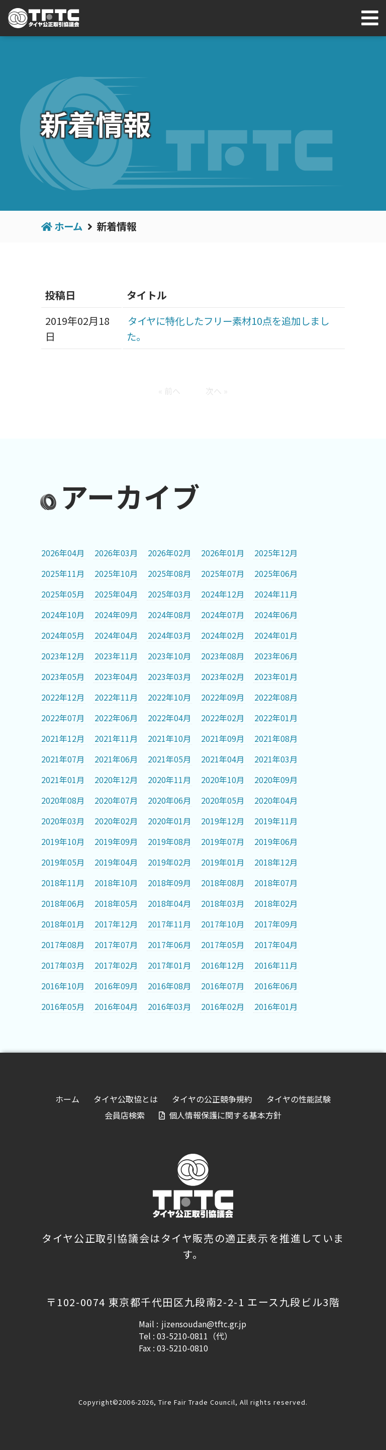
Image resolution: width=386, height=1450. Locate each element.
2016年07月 (222, 985)
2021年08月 (276, 738)
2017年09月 (276, 923)
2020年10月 (222, 779)
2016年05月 (62, 1006)
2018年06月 (62, 903)
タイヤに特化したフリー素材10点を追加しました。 (230, 328)
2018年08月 (222, 882)
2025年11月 (62, 573)
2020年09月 (276, 779)
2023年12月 (62, 655)
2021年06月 (116, 758)
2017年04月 (276, 944)
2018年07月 (276, 882)
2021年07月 (62, 758)
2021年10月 (169, 738)
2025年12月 (276, 552)
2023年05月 (62, 676)
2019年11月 (276, 820)
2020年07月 (116, 800)
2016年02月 (222, 1006)
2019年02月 (169, 862)
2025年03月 (169, 593)
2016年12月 (222, 965)
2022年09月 (222, 697)
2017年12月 (116, 923)
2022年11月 (116, 697)
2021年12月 (62, 738)
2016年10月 (62, 985)
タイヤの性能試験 (298, 1099)
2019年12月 (222, 820)
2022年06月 (116, 717)
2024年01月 (276, 635)
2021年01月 (62, 779)
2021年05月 (169, 758)
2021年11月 (116, 738)
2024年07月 (222, 614)
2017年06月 (169, 944)
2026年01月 (222, 552)
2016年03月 (169, 1006)
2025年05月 (62, 593)
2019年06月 (276, 841)
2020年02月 (116, 820)
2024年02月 (222, 635)
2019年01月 (222, 862)
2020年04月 (276, 800)
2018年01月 (62, 923)
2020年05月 (222, 800)
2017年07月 (116, 944)
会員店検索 (125, 1115)
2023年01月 (276, 676)
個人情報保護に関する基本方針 (225, 1115)
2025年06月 (276, 573)
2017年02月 (116, 965)
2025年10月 (116, 573)
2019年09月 (116, 841)
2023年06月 (276, 655)
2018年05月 (116, 903)
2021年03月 (276, 758)
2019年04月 (116, 862)
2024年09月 (116, 614)
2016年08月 (169, 985)
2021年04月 (222, 758)
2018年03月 (222, 903)
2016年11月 (276, 965)
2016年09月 (116, 985)
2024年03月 (169, 635)
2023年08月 (222, 655)
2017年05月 (222, 944)
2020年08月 (62, 800)
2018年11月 (62, 882)
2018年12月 (276, 862)
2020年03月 (62, 820)
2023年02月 (222, 676)
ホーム (69, 226)
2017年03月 (62, 965)
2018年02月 (276, 903)
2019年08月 (169, 841)
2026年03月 (116, 552)
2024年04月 (116, 635)
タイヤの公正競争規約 (212, 1099)
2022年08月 (276, 697)
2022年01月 (276, 717)
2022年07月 (62, 717)
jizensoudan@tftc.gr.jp (203, 1324)
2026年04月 (62, 552)
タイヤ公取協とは (125, 1099)
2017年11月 (169, 923)
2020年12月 (116, 779)
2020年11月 (169, 779)
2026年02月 (169, 552)
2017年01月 (169, 965)
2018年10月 (116, 882)
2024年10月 (62, 614)
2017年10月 (222, 923)
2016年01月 (276, 1006)
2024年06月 (276, 614)
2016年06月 (276, 985)
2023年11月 (116, 655)
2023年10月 (169, 655)
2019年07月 (222, 841)
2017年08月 (62, 944)
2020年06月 (169, 800)
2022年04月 (169, 717)
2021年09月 (222, 738)
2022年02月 (222, 717)
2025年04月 (116, 593)
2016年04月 (116, 1006)
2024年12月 (222, 593)
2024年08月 (169, 614)
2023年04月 (116, 676)
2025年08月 (169, 573)
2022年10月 (169, 697)
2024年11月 (276, 593)
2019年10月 (62, 841)
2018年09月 (169, 882)
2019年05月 (62, 862)
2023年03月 (169, 676)
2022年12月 (62, 697)
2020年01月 (169, 820)
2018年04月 (169, 903)
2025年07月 (222, 573)
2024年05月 (62, 635)
